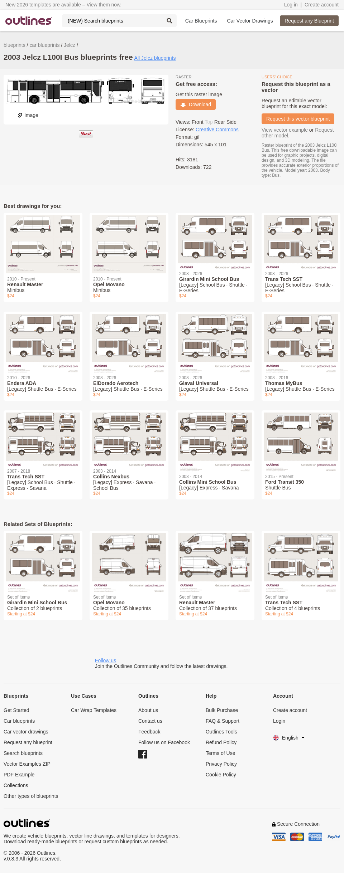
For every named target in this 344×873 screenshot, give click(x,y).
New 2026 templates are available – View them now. (63, 5)
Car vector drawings (26, 732)
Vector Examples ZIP (27, 764)
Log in (291, 5)
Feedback (149, 732)
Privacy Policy (221, 764)
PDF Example (19, 774)
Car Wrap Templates (93, 710)
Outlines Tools (221, 732)
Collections (16, 785)
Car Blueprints (201, 21)
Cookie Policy (221, 774)
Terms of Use (220, 753)
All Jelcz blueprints (155, 58)
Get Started (16, 710)
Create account (322, 5)
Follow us (105, 660)
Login (279, 721)
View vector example (285, 130)
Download (195, 104)
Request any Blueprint (309, 21)
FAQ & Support (222, 721)
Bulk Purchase (222, 710)
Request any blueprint (28, 742)
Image (27, 115)
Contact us (150, 721)
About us (148, 710)
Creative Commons (217, 129)
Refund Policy (221, 742)
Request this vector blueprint (298, 119)
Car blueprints (19, 721)
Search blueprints (23, 753)
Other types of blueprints (31, 796)
